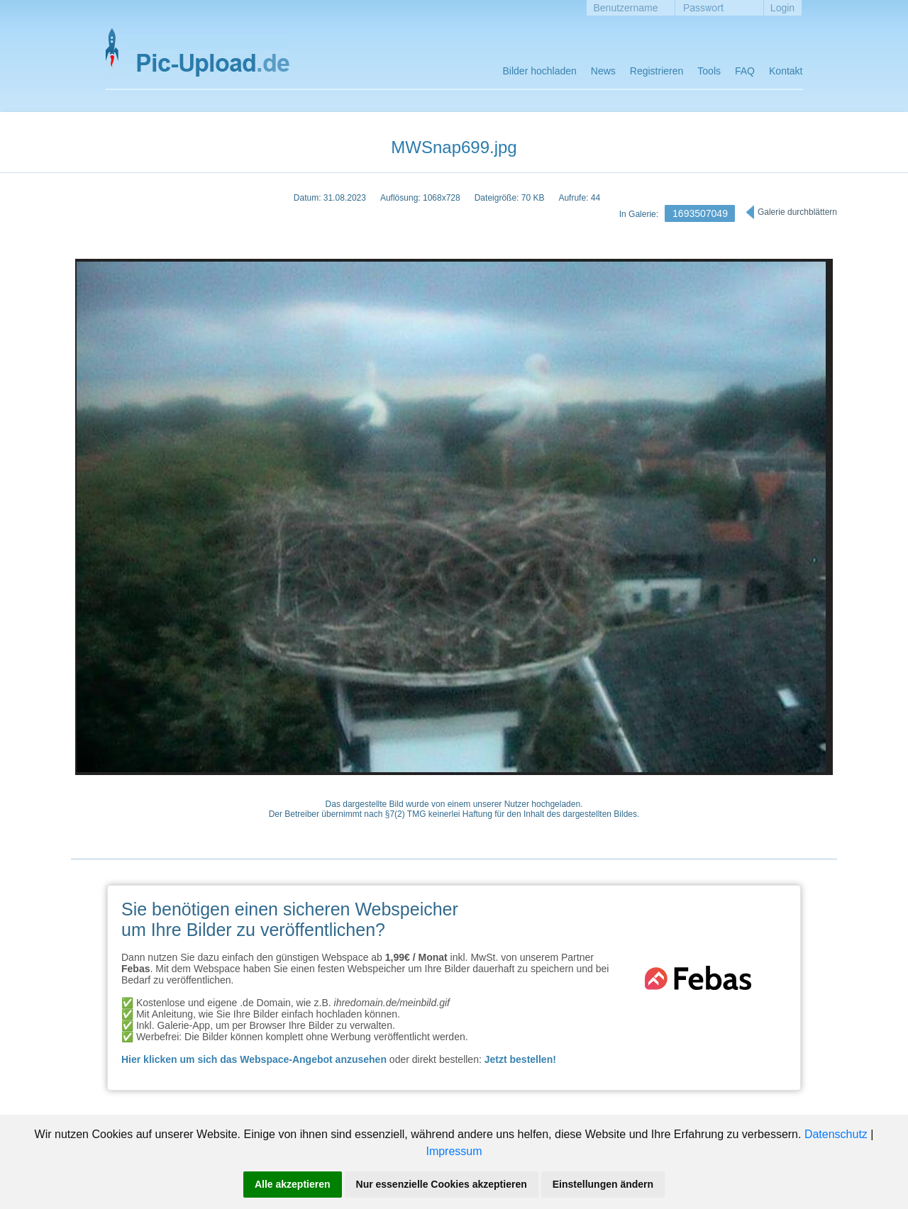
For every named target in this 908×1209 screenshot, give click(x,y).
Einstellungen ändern (603, 1184)
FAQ (745, 71)
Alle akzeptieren (293, 1184)
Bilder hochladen (540, 71)
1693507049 (700, 213)
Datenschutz (836, 1134)
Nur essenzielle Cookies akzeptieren (441, 1184)
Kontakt (785, 71)
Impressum (454, 1151)
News (603, 71)
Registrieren (656, 71)
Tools (709, 71)
